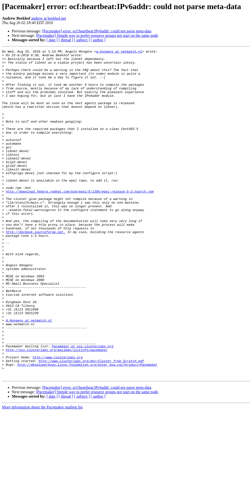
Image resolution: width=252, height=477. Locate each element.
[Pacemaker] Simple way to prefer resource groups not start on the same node (97, 35)
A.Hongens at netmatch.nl (29, 375)
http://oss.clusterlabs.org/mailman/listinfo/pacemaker (57, 410)
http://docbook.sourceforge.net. (35, 269)
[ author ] (98, 40)
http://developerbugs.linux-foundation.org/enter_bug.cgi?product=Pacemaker (87, 428)
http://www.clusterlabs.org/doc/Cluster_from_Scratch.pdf (91, 423)
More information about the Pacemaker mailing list (42, 473)
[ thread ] (66, 40)
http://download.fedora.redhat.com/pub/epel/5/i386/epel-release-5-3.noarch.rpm (80, 220)
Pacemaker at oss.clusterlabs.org (82, 406)
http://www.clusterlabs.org (58, 419)
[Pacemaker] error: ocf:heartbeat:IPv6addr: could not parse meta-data (96, 31)
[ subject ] (82, 40)
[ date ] (52, 40)
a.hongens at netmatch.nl (119, 52)
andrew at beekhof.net (48, 18)
